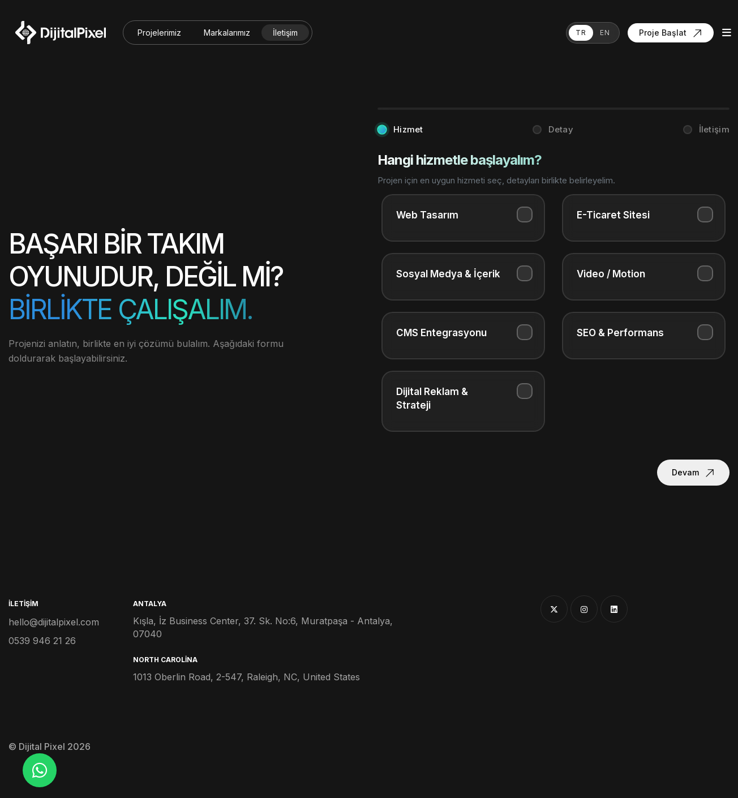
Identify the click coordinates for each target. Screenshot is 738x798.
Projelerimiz (159, 32)
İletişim (285, 32)
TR (581, 32)
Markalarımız (227, 32)
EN (605, 32)
